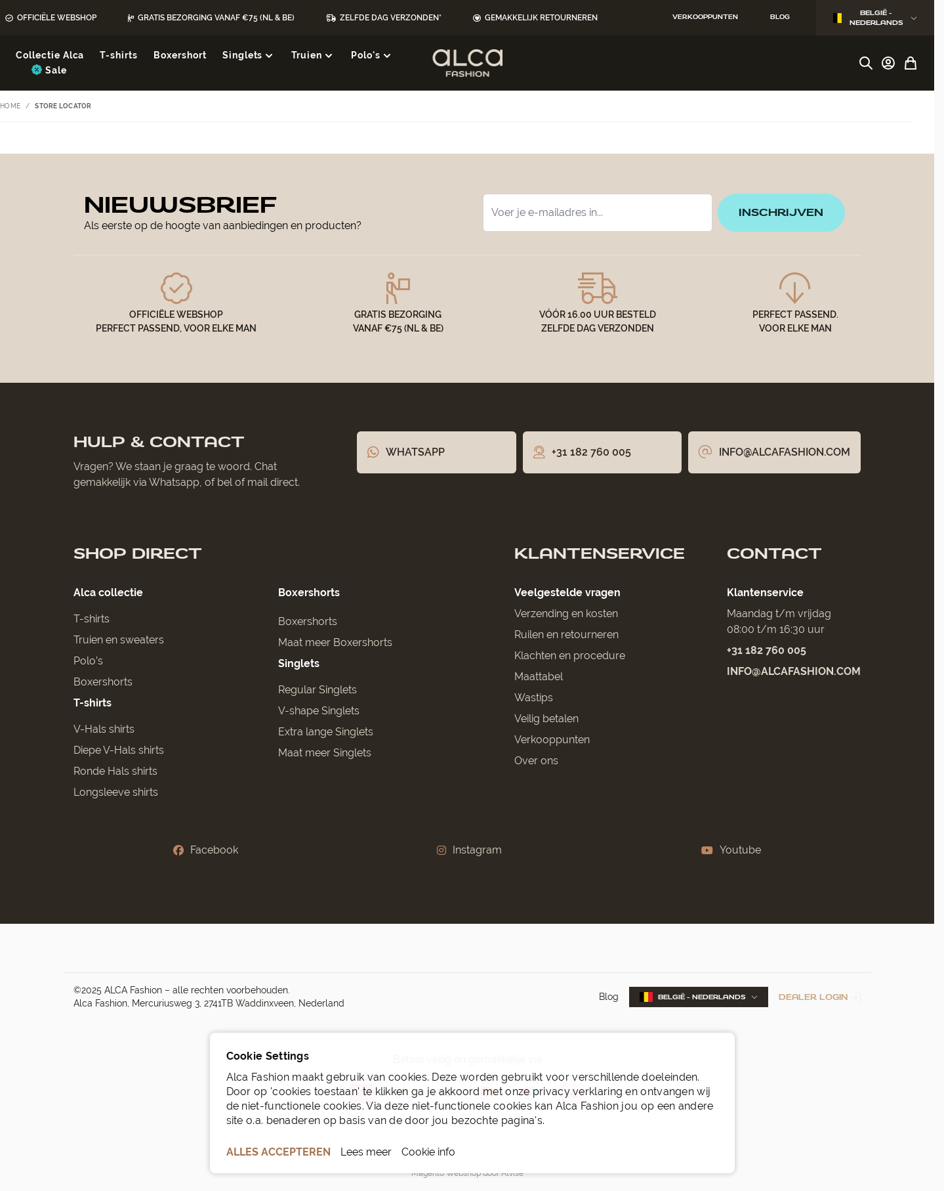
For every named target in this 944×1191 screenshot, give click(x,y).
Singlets (298, 663)
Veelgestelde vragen (567, 592)
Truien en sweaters (118, 640)
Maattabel (538, 676)
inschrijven (781, 212)
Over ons (536, 760)
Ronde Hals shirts (115, 771)
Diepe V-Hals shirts (118, 750)
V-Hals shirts (103, 729)
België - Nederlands (875, 18)
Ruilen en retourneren (566, 634)
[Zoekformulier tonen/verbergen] (866, 63)
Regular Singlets (317, 689)
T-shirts (91, 619)
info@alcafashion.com (794, 671)
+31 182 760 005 (766, 650)
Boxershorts (103, 682)
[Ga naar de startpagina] (467, 63)
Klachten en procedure (569, 655)
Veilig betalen (546, 718)
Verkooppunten (552, 739)
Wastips (533, 697)
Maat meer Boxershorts (335, 642)
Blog (609, 996)
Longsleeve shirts (115, 792)
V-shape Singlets (318, 710)
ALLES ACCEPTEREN (278, 1152)
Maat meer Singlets (324, 753)
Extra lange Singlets (325, 731)
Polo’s (88, 661)
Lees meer (366, 1152)
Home (10, 106)
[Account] (888, 63)
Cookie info (428, 1152)
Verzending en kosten (566, 613)
